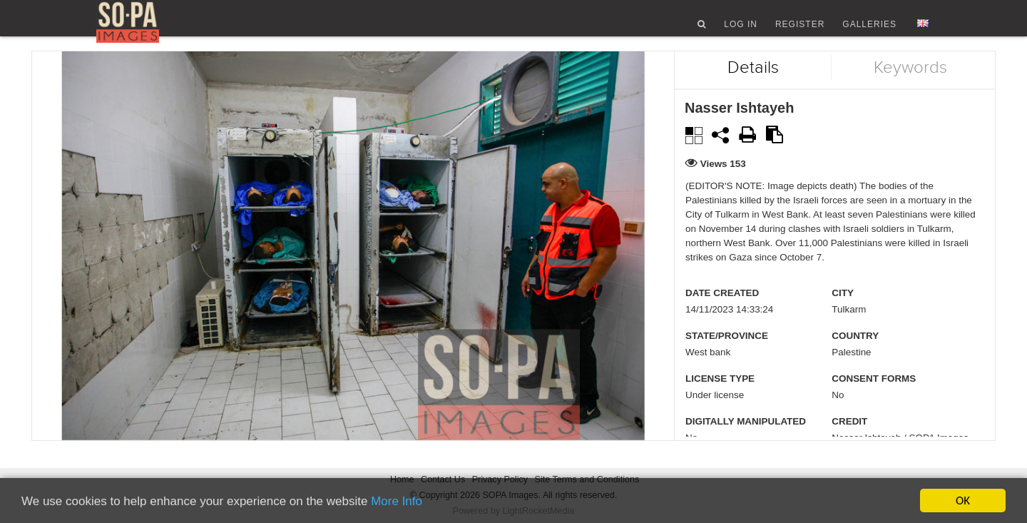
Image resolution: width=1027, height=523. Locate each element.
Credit (849, 442)
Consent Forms (874, 399)
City (843, 313)
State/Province (726, 356)
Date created (722, 313)
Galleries (869, 31)
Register (799, 31)
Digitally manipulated (745, 442)
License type (720, 399)
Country (855, 356)
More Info (396, 501)
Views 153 (723, 184)
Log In (740, 31)
